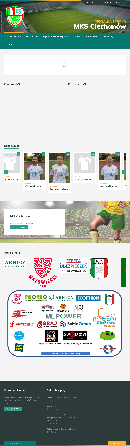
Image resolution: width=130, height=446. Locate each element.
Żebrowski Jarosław (116, 186)
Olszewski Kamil (39, 186)
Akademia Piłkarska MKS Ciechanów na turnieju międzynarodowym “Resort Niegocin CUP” (62, 417)
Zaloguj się (107, 2)
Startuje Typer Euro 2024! (57, 406)
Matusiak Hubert (64, 189)
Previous (6, 172)
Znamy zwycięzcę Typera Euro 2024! (61, 397)
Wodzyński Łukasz (90, 179)
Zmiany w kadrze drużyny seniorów (61, 429)
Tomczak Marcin (14, 179)
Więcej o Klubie (19, 227)
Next (124, 172)
